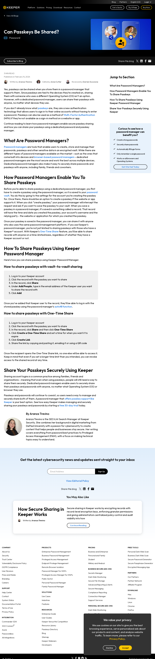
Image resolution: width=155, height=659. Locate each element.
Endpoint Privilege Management (55, 563)
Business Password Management (55, 555)
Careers (5, 582)
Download (57, 7)
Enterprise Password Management (56, 551)
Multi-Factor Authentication (79, 114)
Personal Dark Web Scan (138, 551)
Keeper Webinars (49, 641)
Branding (5, 579)
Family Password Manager (53, 586)
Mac (129, 594)
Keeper (11, 7)
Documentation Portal (11, 604)
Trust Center (7, 559)
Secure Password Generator (140, 559)
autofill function (63, 306)
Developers (47, 645)
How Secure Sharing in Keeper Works (41, 511)
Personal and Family (96, 555)
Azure (4, 630)
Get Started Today (130, 167)
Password (12, 38)
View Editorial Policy (77, 480)
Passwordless (7, 633)
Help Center (7, 592)
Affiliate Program (135, 584)
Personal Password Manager (54, 582)
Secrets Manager (95, 573)
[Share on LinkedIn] (141, 61)
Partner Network (135, 581)
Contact (5, 596)
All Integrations (8, 637)
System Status (8, 600)
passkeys (43, 108)
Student (91, 559)
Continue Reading (78, 525)
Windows (132, 598)
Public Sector (47, 579)
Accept (125, 648)
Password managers (15, 146)
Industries (46, 600)
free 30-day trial (68, 405)
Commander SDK (9, 621)
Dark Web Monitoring (97, 577)
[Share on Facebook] (145, 61)
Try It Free (132, 7)
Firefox (131, 610)
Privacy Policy (8, 612)
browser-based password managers (54, 157)
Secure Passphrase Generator (140, 563)
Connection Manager (97, 596)
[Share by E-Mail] (149, 61)
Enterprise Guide (49, 614)
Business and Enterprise (98, 551)
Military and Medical (96, 563)
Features (45, 604)
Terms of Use (7, 608)
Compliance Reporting (97, 592)
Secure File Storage (96, 581)
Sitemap (45, 637)
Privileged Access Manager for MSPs (57, 575)
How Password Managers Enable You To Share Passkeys (130, 92)
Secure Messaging (95, 588)
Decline (109, 648)
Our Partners (133, 577)
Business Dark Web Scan (138, 555)
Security (5, 555)
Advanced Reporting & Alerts (100, 584)
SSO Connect (8, 626)
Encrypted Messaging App (139, 567)
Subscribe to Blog (15, 61)
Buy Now (146, 7)
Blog (114, 2)
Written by (34, 520)
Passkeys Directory (50, 629)
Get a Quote (117, 7)
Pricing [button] (49, 7)
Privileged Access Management (55, 559)
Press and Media (9, 575)
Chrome (131, 606)
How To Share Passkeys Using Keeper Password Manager (126, 101)
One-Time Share (49, 231)
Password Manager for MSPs (54, 571)
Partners (123, 2)
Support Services (95, 600)
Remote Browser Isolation (53, 567)
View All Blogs (12, 16)
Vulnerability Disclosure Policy (14, 563)
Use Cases (46, 596)
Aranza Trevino (39, 414)
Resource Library (49, 625)
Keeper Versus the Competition (55, 621)
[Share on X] (137, 61)
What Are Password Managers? (127, 85)
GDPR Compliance (10, 567)
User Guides (47, 618)
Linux (130, 602)
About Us (6, 551)
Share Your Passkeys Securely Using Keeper (129, 110)
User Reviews (7, 571)
